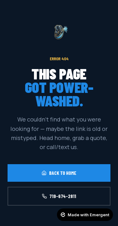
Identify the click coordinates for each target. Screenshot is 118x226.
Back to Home (59, 173)
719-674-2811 (59, 196)
